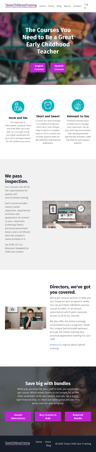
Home (42, 5)
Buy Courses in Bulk (48, 417)
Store (51, 5)
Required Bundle (78, 417)
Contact (77, 5)
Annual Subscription (18, 417)
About (67, 5)
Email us (54, 345)
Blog (59, 5)
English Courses (39, 67)
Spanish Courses (59, 67)
